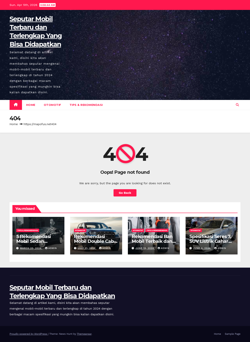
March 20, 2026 (31, 248)
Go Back (125, 193)
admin (51, 248)
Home (30, 105)
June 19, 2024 (145, 248)
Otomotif (52, 105)
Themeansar (84, 333)
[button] (237, 105)
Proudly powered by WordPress (29, 333)
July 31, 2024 (87, 248)
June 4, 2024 (202, 248)
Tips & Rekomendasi (86, 105)
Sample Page (232, 333)
